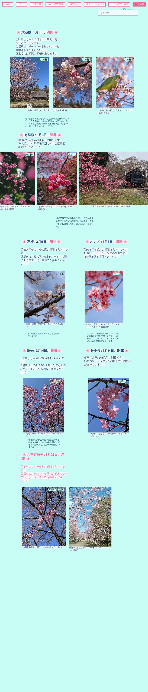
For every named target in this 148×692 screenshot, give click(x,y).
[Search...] (117, 13)
